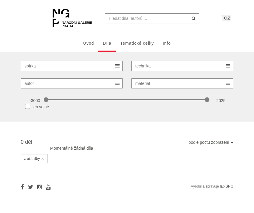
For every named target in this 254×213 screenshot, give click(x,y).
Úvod (88, 46)
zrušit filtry (34, 161)
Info (167, 46)
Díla (107, 46)
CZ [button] (227, 20)
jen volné (40, 109)
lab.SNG (226, 189)
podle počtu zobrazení (210, 145)
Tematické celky (137, 46)
